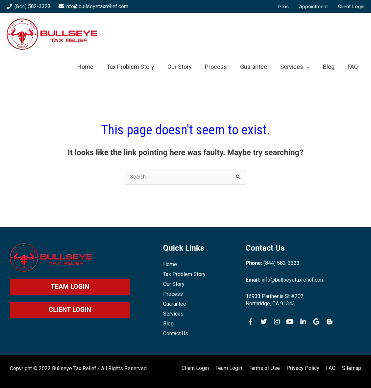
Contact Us (175, 333)
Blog (168, 323)
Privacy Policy (302, 368)
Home (170, 264)
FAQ (330, 368)
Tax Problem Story (184, 274)
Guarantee (174, 304)
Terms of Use (264, 368)
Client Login (195, 368)
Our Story (174, 284)
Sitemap (351, 368)
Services (173, 314)
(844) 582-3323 (32, 6)
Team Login (228, 368)
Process (173, 294)
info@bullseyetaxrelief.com (96, 6)
